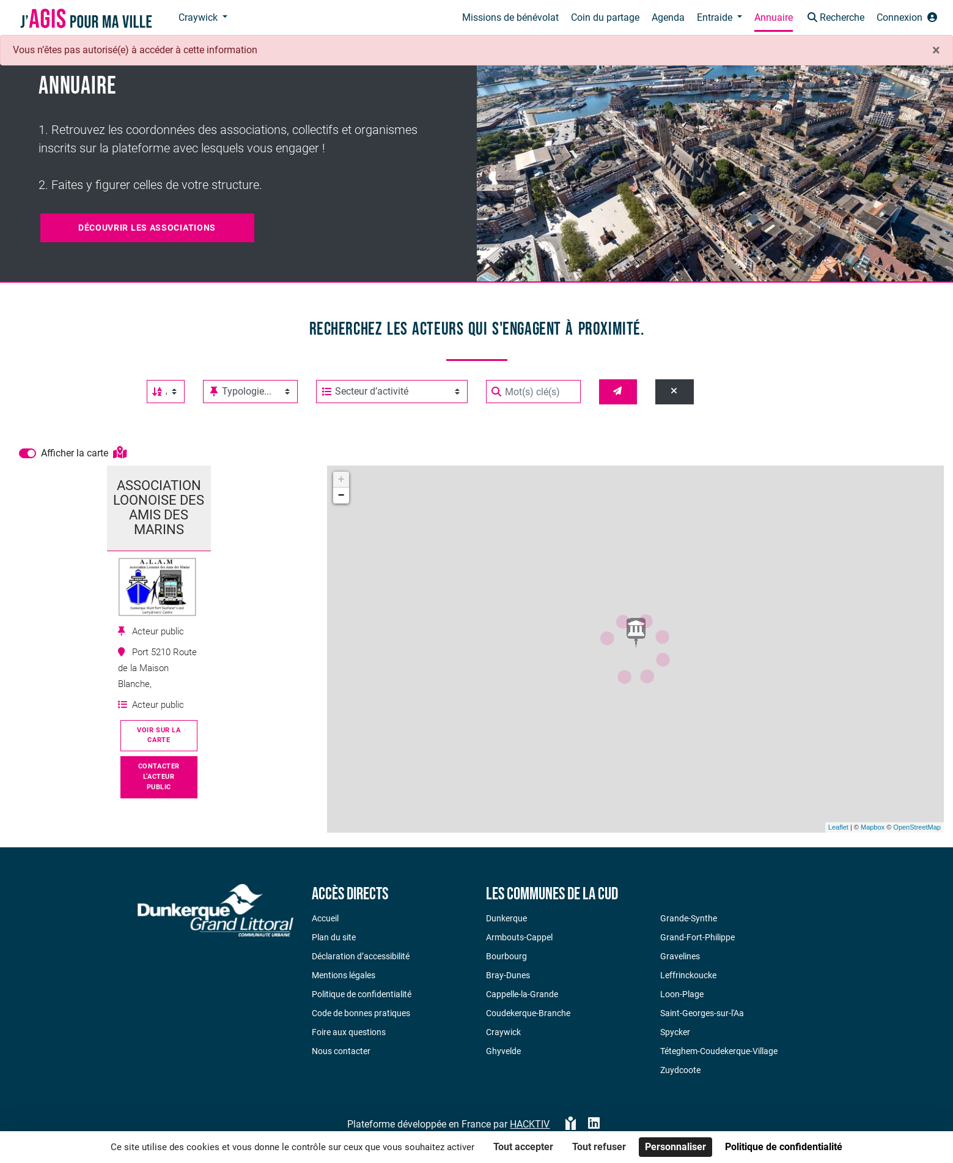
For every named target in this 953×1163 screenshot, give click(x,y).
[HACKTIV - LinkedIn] (594, 1124)
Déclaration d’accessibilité (361, 956)
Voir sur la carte (158, 735)
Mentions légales (343, 975)
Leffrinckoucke (688, 975)
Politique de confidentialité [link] (783, 1147)
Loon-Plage (682, 994)
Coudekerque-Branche (528, 1013)
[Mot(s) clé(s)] (533, 391)
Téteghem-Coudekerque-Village (719, 1051)
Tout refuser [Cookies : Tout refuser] (599, 1147)
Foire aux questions (349, 1032)
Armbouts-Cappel (519, 937)
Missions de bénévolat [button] (510, 17)
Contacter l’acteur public (159, 776)
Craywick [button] (199, 17)
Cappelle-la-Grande (522, 994)
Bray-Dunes (508, 975)
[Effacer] (674, 391)
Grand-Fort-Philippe (697, 937)
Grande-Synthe (688, 918)
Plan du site (334, 937)
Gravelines (680, 956)
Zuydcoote (680, 1070)
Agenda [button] (668, 17)
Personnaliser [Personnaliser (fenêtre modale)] (675, 1147)
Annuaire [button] (773, 17)
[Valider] (618, 391)
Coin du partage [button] (605, 17)
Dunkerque (506, 918)
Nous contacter (341, 1051)
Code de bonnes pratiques (361, 1013)
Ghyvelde (503, 1051)
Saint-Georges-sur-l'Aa (702, 1013)
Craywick (503, 1032)
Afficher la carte (84, 453)
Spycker (675, 1032)
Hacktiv (530, 1124)
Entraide (716, 17)
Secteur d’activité (365, 392)
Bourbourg (506, 956)
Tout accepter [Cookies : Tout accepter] (523, 1147)
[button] (834, 19)
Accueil (325, 918)
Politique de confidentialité (361, 994)
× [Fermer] (936, 50)
